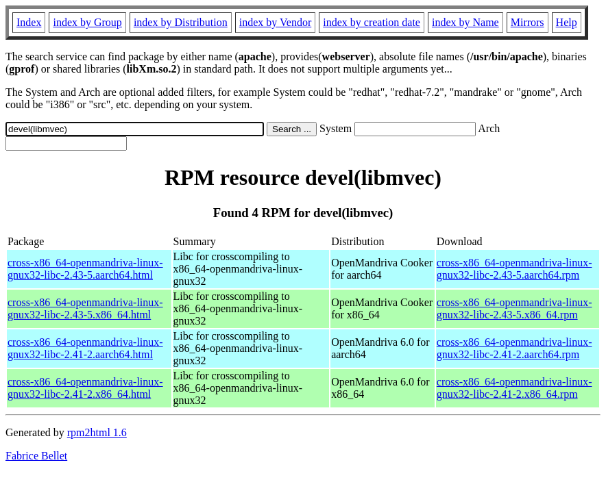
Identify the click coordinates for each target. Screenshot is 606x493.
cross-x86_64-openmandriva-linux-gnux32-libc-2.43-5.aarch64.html (85, 269)
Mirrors (527, 22)
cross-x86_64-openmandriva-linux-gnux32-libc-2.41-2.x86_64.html (85, 388)
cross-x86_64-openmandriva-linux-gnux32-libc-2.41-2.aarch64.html (85, 348)
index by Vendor (275, 22)
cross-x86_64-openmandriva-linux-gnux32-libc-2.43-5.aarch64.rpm (514, 269)
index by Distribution (181, 22)
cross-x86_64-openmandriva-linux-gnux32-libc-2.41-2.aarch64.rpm (514, 348)
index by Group (87, 22)
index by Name (465, 22)
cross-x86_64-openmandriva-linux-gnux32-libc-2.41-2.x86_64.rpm (514, 388)
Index (28, 22)
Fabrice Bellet (36, 456)
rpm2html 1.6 (97, 432)
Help (566, 22)
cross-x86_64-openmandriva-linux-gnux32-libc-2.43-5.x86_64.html (85, 308)
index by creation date (371, 22)
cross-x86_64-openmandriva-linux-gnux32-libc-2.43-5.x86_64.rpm (514, 308)
